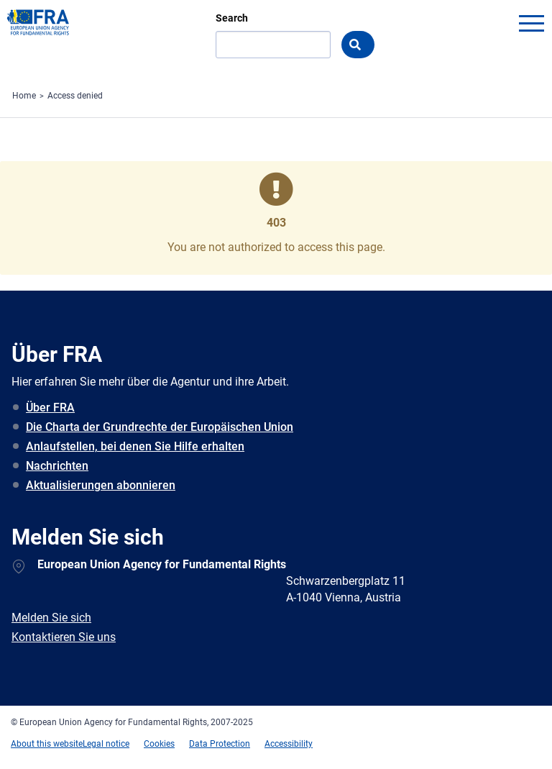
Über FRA (50, 407)
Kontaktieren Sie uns (64, 637)
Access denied (75, 96)
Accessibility (288, 744)
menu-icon (531, 23)
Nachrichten (57, 466)
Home (24, 96)
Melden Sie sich (51, 617)
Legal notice (106, 744)
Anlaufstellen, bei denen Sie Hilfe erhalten (135, 446)
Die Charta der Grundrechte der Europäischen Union (159, 427)
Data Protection (219, 744)
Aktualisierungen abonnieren (100, 485)
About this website (47, 744)
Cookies (159, 744)
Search (232, 18)
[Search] (273, 44)
